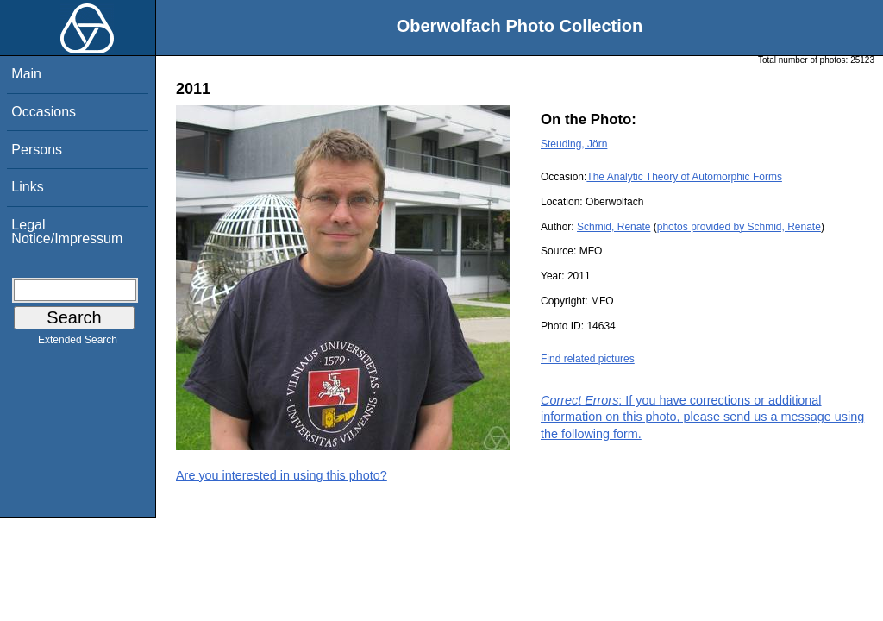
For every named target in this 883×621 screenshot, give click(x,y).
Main (26, 73)
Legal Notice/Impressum (66, 231)
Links (27, 186)
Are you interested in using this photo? (281, 475)
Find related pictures (588, 359)
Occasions (43, 111)
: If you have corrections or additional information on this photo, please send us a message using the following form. (702, 416)
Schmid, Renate (613, 227)
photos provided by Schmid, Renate (739, 227)
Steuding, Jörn (574, 144)
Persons (36, 149)
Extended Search (77, 343)
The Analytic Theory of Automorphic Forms (684, 177)
